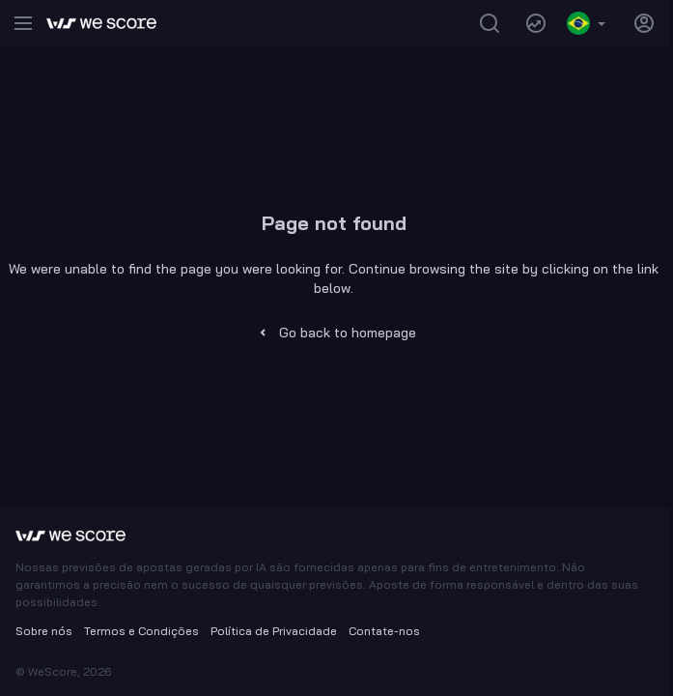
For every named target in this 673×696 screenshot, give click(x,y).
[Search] (489, 23)
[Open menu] (23, 23)
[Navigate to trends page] (535, 23)
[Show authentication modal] (644, 23)
